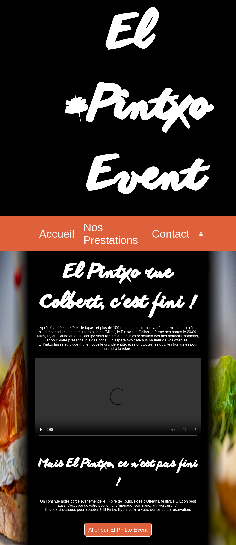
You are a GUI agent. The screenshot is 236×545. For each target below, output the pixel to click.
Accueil (56, 234)
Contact (170, 234)
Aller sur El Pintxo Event (118, 530)
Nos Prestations (110, 233)
